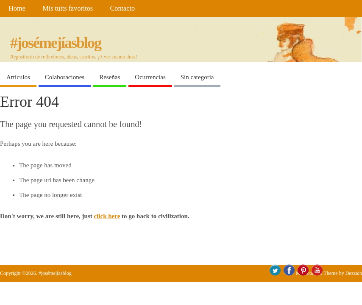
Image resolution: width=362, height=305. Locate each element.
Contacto (122, 8)
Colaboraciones (64, 77)
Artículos (18, 77)
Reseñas (109, 77)
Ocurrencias (150, 77)
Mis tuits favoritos (67, 8)
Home (16, 8)
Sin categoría (197, 77)
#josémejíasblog (55, 42)
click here (107, 216)
